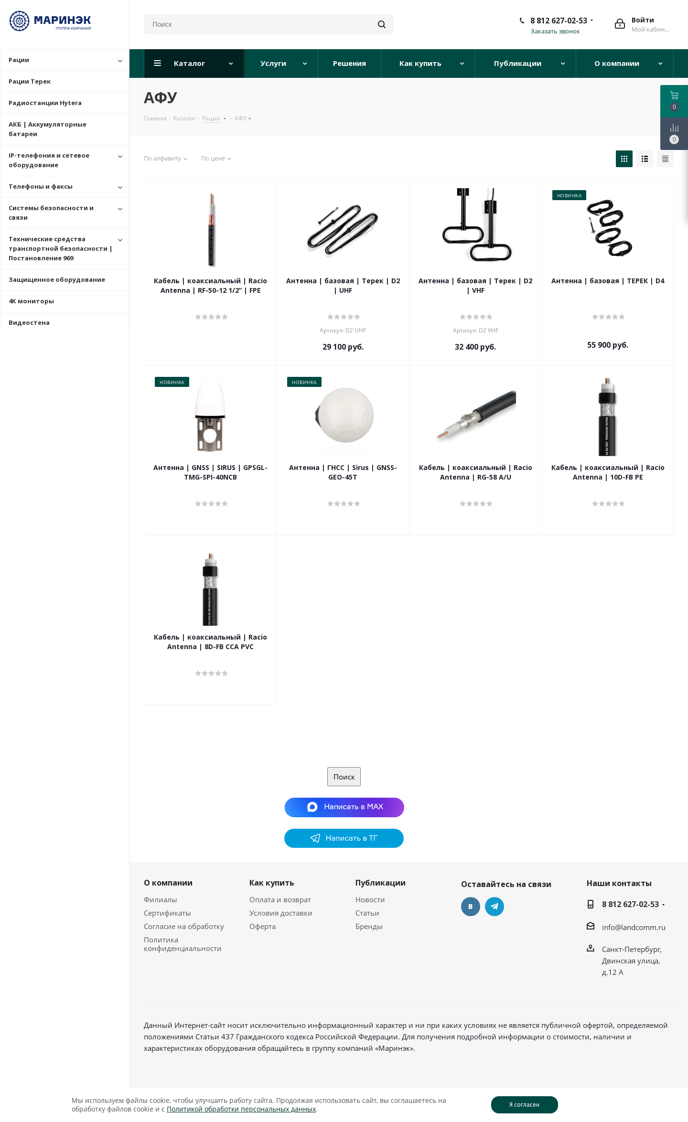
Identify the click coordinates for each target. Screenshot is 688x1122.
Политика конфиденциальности (183, 944)
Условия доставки (280, 913)
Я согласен (524, 1105)
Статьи (367, 913)
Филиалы (160, 899)
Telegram (494, 906)
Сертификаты (167, 913)
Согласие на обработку (184, 926)
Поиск (344, 776)
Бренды (369, 926)
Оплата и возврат (280, 899)
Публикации (380, 882)
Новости (370, 899)
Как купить (271, 882)
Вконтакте (470, 906)
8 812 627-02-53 (558, 20)
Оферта (262, 926)
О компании (168, 882)
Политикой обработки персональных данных (241, 1108)
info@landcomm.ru (634, 927)
